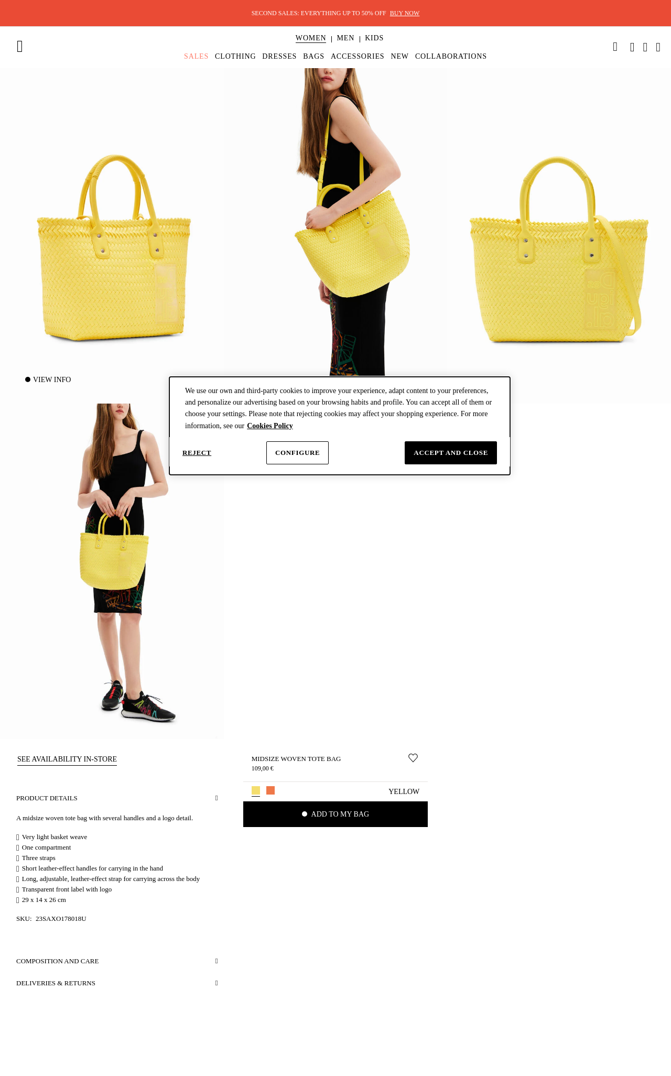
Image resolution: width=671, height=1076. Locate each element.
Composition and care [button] (57, 961)
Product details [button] (47, 798)
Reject (196, 453)
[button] (311, 38)
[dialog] (339, 426)
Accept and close (451, 453)
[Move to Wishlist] (413, 758)
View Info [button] (52, 380)
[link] (615, 47)
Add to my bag (339, 814)
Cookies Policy (270, 426)
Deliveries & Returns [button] (55, 983)
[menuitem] (311, 47)
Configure (297, 453)
